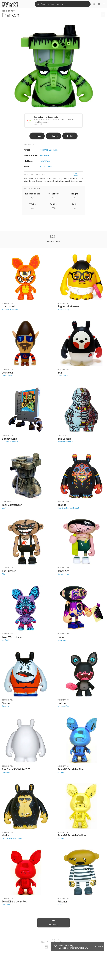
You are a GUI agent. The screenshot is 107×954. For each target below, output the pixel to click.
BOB (60, 372)
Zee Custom (64, 438)
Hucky (5, 835)
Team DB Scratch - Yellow (72, 835)
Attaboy (5, 706)
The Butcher (9, 570)
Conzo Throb (63, 574)
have (37, 136)
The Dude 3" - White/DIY (16, 769)
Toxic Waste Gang (12, 637)
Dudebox (6, 772)
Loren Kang (63, 375)
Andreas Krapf (64, 309)
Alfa (3, 574)
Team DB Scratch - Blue (70, 769)
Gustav (6, 703)
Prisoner (62, 901)
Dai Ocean (8, 372)
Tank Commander (12, 504)
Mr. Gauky (6, 640)
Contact (50, 942)
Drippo (61, 637)
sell (70, 136)
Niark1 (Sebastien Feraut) (69, 508)
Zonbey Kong (9, 438)
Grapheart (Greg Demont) (13, 838)
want (53, 136)
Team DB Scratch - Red (14, 901)
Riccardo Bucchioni (10, 309)
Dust (4, 508)
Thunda (62, 504)
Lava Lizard (8, 306)
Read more (75, 174)
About (43, 942)
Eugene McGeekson (69, 306)
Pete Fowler (7, 375)
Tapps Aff (63, 570)
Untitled (62, 703)
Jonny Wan (62, 640)
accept (99, 946)
